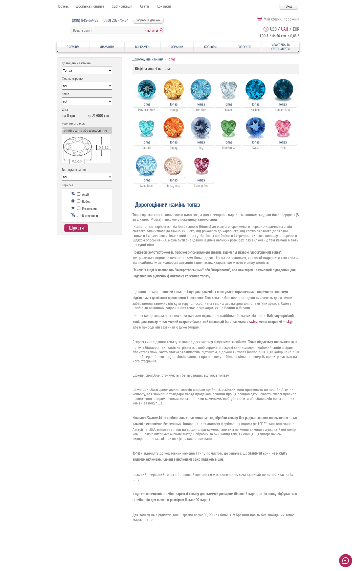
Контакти (164, 6)
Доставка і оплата (90, 6)
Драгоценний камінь (76, 63)
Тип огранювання (74, 170)
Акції (83, 194)
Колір (65, 94)
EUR (296, 29)
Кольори (210, 47)
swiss (253, 322)
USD (273, 29)
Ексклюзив (87, 209)
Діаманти (107, 47)
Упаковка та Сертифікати (280, 47)
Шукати (76, 228)
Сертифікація (122, 6)
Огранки (177, 47)
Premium (73, 47)
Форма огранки (72, 78)
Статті (144, 6)
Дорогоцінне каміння (148, 59)
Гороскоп (244, 47)
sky (289, 322)
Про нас (63, 6)
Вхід (289, 6)
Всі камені (142, 47)
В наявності (87, 216)
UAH (284, 29)
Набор (84, 201)
